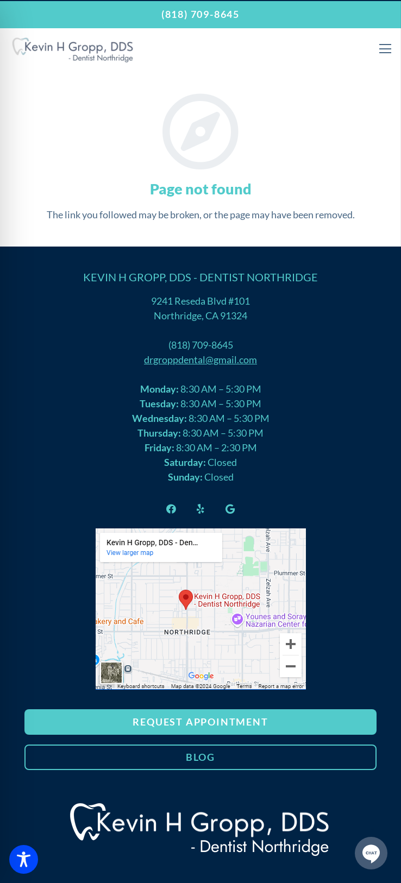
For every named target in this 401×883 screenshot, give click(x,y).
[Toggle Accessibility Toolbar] (23, 859)
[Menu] (385, 48)
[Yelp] (200, 509)
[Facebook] (171, 509)
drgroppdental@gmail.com (200, 359)
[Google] (230, 509)
